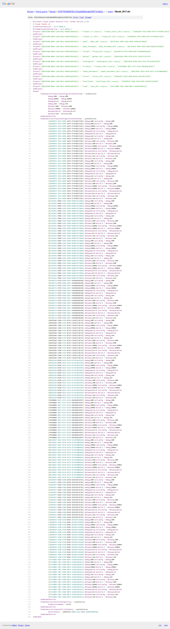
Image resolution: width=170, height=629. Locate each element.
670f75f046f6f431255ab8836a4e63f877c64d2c (80, 11)
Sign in (165, 4)
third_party (41, 11)
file (75, 17)
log (81, 17)
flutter (30, 11)
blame (88, 17)
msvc (110, 11)
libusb (52, 11)
